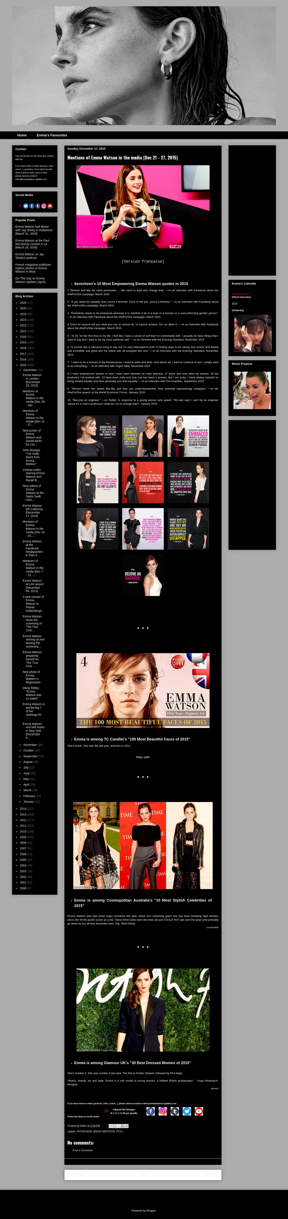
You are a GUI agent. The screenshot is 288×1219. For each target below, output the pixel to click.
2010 (23, 831)
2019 (23, 342)
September (30, 756)
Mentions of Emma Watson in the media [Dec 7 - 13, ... (33, 567)
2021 (23, 331)
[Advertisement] (260, 209)
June (26, 773)
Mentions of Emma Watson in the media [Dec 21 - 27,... (34, 417)
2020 (23, 336)
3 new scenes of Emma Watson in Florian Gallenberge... (33, 603)
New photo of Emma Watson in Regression (32, 677)
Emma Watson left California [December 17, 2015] (33, 511)
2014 (23, 808)
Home (21, 135)
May (26, 779)
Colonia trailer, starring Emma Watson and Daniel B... (34, 475)
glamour (214, 1088)
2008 (23, 842)
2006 (23, 854)
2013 (23, 814)
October (29, 750)
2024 (23, 314)
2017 (23, 353)
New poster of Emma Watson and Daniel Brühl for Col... (32, 437)
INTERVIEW (84, 1131)
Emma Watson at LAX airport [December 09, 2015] (33, 586)
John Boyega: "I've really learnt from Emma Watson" (32, 457)
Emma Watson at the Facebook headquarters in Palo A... (33, 548)
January (29, 801)
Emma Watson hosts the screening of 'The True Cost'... (32, 623)
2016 (23, 359)
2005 (23, 859)
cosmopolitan (212, 927)
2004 (23, 865)
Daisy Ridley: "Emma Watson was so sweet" (32, 693)
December (30, 370)
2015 (23, 365)
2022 (23, 325)
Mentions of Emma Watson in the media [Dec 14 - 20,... (34, 528)
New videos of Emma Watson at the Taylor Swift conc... (33, 492)
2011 (23, 825)
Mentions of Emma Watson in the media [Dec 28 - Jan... (34, 398)
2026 (23, 302)
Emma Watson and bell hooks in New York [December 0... (34, 730)
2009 (23, 837)
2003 (23, 871)
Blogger (151, 1210)
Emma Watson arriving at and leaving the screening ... (33, 641)
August (28, 762)
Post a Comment (83, 1150)
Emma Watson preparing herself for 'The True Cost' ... (32, 659)
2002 (23, 876)
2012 (23, 820)
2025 (23, 308)
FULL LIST (143, 757)
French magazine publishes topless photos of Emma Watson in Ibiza (33, 268)
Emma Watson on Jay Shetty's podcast (29, 256)
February (29, 796)
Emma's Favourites (52, 135)
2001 (23, 882)
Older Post (210, 1175)
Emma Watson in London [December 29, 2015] (32, 380)
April (26, 784)
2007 (23, 848)
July (26, 767)
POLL (119, 1131)
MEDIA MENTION (104, 1131)
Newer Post (75, 1175)
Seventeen (83, 284)
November (30, 744)
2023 (23, 319)
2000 (23, 888)
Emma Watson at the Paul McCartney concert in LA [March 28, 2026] (32, 244)
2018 (23, 348)
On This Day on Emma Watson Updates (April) (30, 280)
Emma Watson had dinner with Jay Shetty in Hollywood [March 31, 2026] (33, 230)
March (27, 790)
